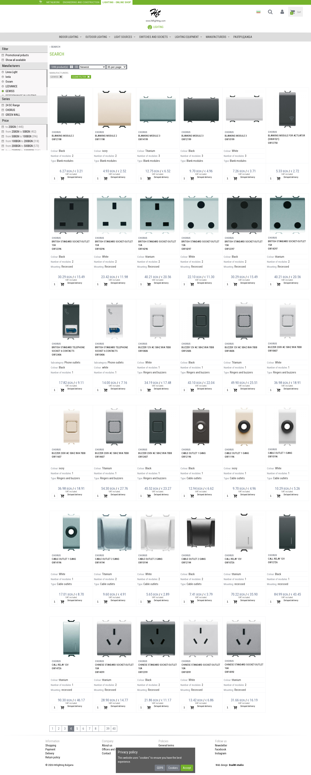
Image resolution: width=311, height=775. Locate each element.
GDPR (160, 767)
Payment (50, 749)
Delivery (49, 753)
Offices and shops (112, 749)
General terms (166, 745)
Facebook (220, 749)
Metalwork (53, 2)
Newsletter (221, 745)
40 (114, 729)
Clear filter (81, 76)
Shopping (50, 745)
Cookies (173, 767)
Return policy (52, 757)
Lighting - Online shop (117, 2)
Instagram (220, 753)
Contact (106, 753)
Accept (187, 767)
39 (107, 729)
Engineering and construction (81, 2)
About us (107, 745)
